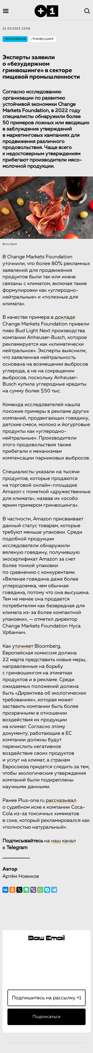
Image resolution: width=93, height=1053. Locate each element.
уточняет (22, 646)
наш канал (63, 840)
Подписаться (46, 1017)
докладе (65, 317)
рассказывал (61, 800)
